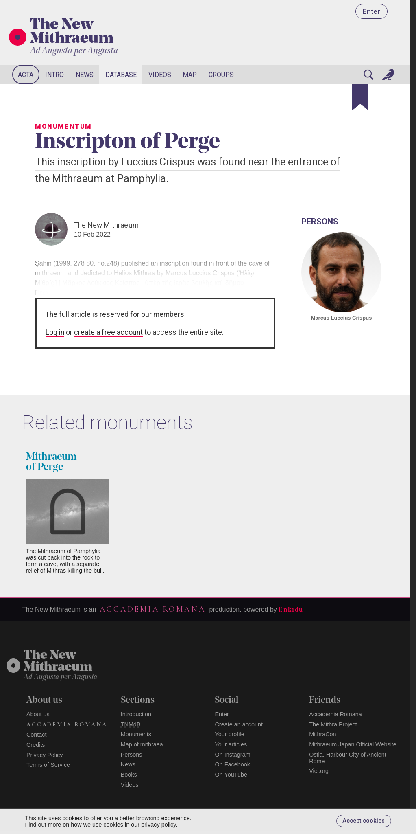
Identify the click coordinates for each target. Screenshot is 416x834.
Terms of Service (48, 765)
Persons (131, 754)
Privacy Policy (44, 755)
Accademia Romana (152, 609)
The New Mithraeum (71, 32)
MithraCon (322, 734)
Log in (55, 332)
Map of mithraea (142, 744)
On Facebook (232, 764)
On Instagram (232, 754)
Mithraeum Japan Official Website (352, 744)
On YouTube (231, 774)
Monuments (136, 734)
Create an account (239, 724)
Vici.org (319, 771)
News (85, 75)
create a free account (108, 332)
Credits (35, 745)
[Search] (368, 74)
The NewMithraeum (58, 661)
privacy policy (158, 824)
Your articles (231, 744)
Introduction (136, 714)
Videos (159, 75)
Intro (54, 75)
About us (38, 714)
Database (121, 75)
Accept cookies (363, 820)
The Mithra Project (333, 724)
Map (190, 75)
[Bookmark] (360, 97)
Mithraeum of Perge (51, 462)
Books (129, 774)
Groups (221, 75)
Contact (36, 734)
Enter (371, 11)
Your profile (229, 734)
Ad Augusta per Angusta (74, 51)
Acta (25, 75)
